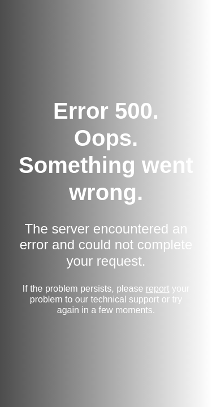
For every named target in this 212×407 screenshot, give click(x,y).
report (158, 288)
